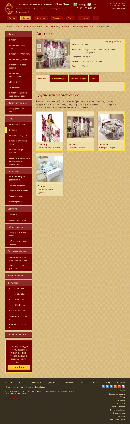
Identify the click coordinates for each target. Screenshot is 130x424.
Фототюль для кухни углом (18, 142)
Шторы (11, 34)
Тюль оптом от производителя (43, 26)
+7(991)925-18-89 (86, 8)
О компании (68, 382)
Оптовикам (40, 18)
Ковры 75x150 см (16, 299)
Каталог (26, 18)
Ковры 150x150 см (17, 305)
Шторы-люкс (14, 87)
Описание (42, 78)
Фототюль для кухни (18, 135)
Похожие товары (78, 78)
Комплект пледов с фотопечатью (17, 178)
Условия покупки (59, 78)
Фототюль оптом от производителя (78, 26)
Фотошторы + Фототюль (19, 54)
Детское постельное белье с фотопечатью (18, 258)
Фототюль (13, 130)
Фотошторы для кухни (18, 59)
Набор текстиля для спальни (17, 242)
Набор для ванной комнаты (16, 110)
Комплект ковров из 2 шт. (18, 317)
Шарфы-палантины (17, 334)
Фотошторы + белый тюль (18, 46)
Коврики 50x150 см (17, 294)
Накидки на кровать (17, 185)
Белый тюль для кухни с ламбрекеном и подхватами (19, 161)
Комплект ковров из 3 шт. (18, 326)
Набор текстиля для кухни (17, 234)
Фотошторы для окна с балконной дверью (18, 94)
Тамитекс (9, 26)
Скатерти (12, 208)
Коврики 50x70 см (17, 288)
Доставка (56, 18)
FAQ (108, 382)
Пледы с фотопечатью (18, 191)
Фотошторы (14, 40)
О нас (70, 18)
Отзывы (94, 78)
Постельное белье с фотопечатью (17, 267)
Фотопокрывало (16, 202)
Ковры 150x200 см (17, 310)
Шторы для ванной (17, 103)
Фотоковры (13, 282)
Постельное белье (16, 251)
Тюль (10, 118)
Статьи (96, 382)
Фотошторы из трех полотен (17, 66)
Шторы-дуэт (14, 82)
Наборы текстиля (16, 227)
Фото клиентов (15, 275)
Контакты (84, 18)
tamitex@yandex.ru (118, 8)
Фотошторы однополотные (15, 74)
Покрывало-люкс (16, 196)
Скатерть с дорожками (18, 220)
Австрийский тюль (17, 124)
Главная (12, 18)
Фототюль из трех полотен (16, 150)
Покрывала (13, 171)
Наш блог (18, 367)
